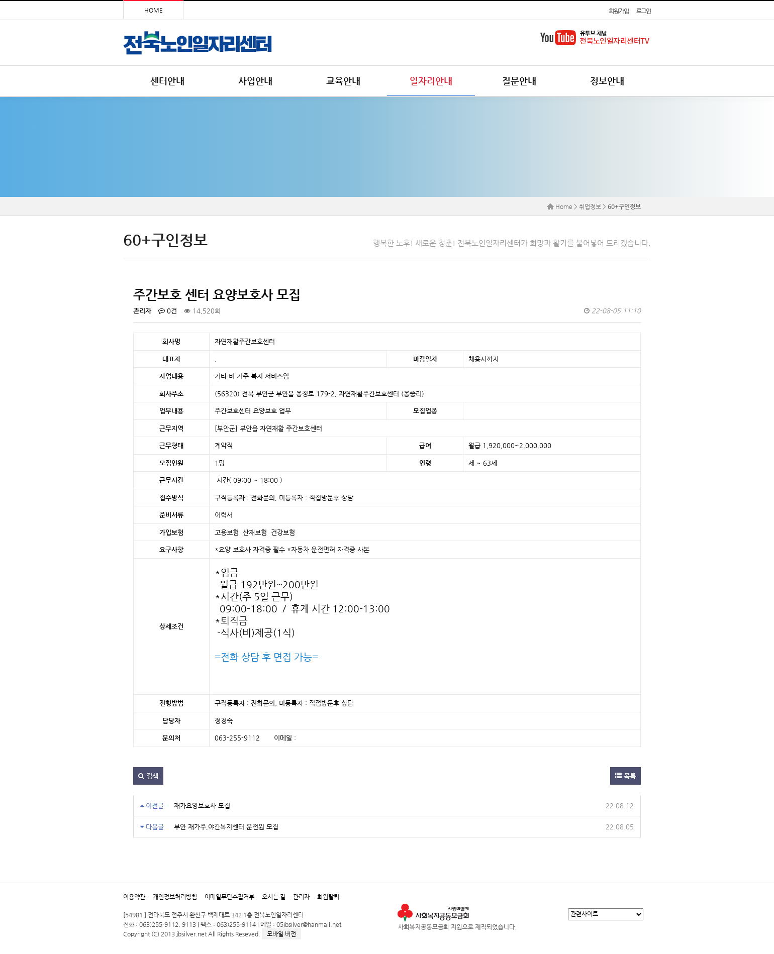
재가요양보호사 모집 (202, 805)
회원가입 (618, 11)
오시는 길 (273, 896)
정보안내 (607, 80)
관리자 (301, 896)
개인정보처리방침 (175, 896)
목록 (625, 776)
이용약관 (134, 896)
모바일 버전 (281, 933)
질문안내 (519, 80)
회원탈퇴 (328, 896)
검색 (148, 776)
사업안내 (255, 80)
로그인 (643, 11)
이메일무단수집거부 (229, 896)
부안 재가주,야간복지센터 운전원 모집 (226, 826)
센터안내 (167, 80)
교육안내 (343, 80)
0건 (167, 310)
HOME (153, 10)
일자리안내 (431, 80)
